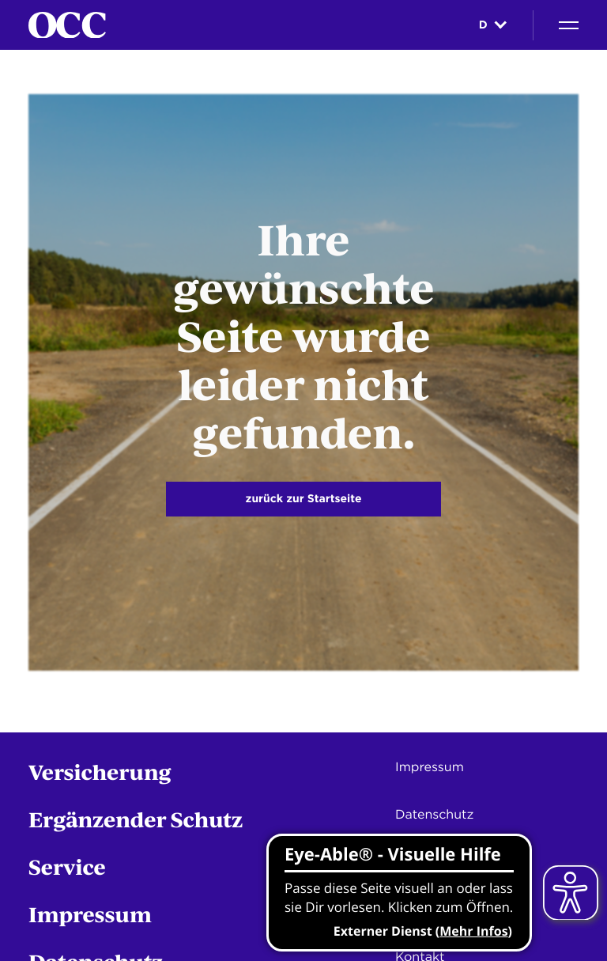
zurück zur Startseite (304, 499)
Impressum (90, 914)
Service (67, 866)
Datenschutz (434, 814)
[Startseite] (67, 25)
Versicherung (100, 771)
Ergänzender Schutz (135, 819)
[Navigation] (569, 25)
